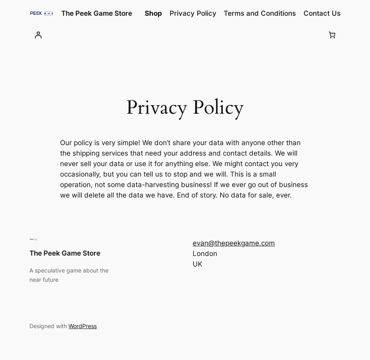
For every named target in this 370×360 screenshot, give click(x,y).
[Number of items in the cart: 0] (332, 35)
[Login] (37, 35)
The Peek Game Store (96, 13)
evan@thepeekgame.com (234, 243)
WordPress (83, 326)
